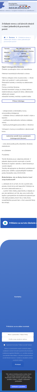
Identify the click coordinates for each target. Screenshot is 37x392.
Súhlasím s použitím (18, 386)
